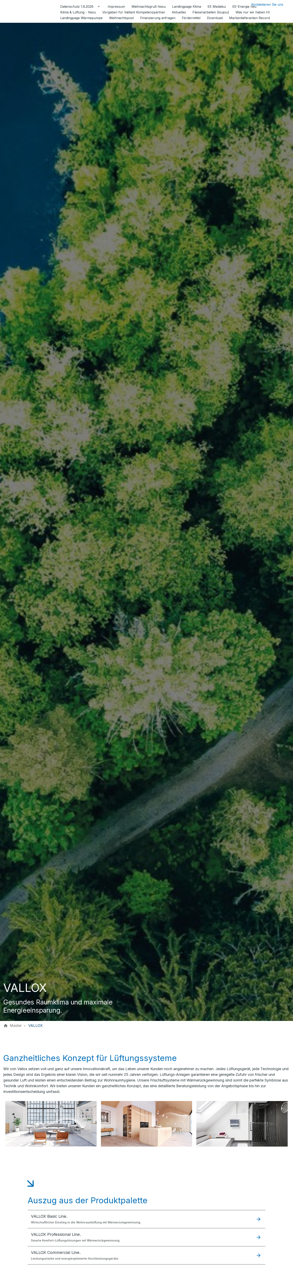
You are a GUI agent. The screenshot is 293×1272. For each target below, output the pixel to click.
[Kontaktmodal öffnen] (264, 4)
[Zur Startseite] (31, 11)
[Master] (16, 1025)
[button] (146, 1219)
